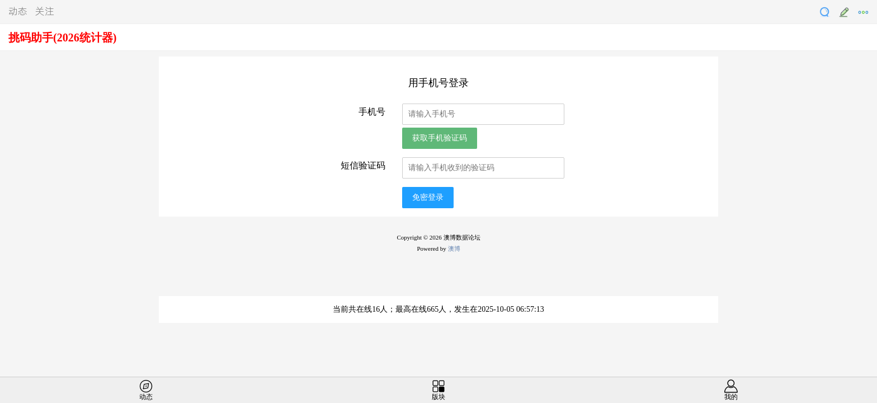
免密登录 (428, 197)
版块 (438, 397)
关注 (44, 10)
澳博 (454, 248)
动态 (17, 10)
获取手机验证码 (439, 138)
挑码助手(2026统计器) (62, 37)
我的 (731, 397)
